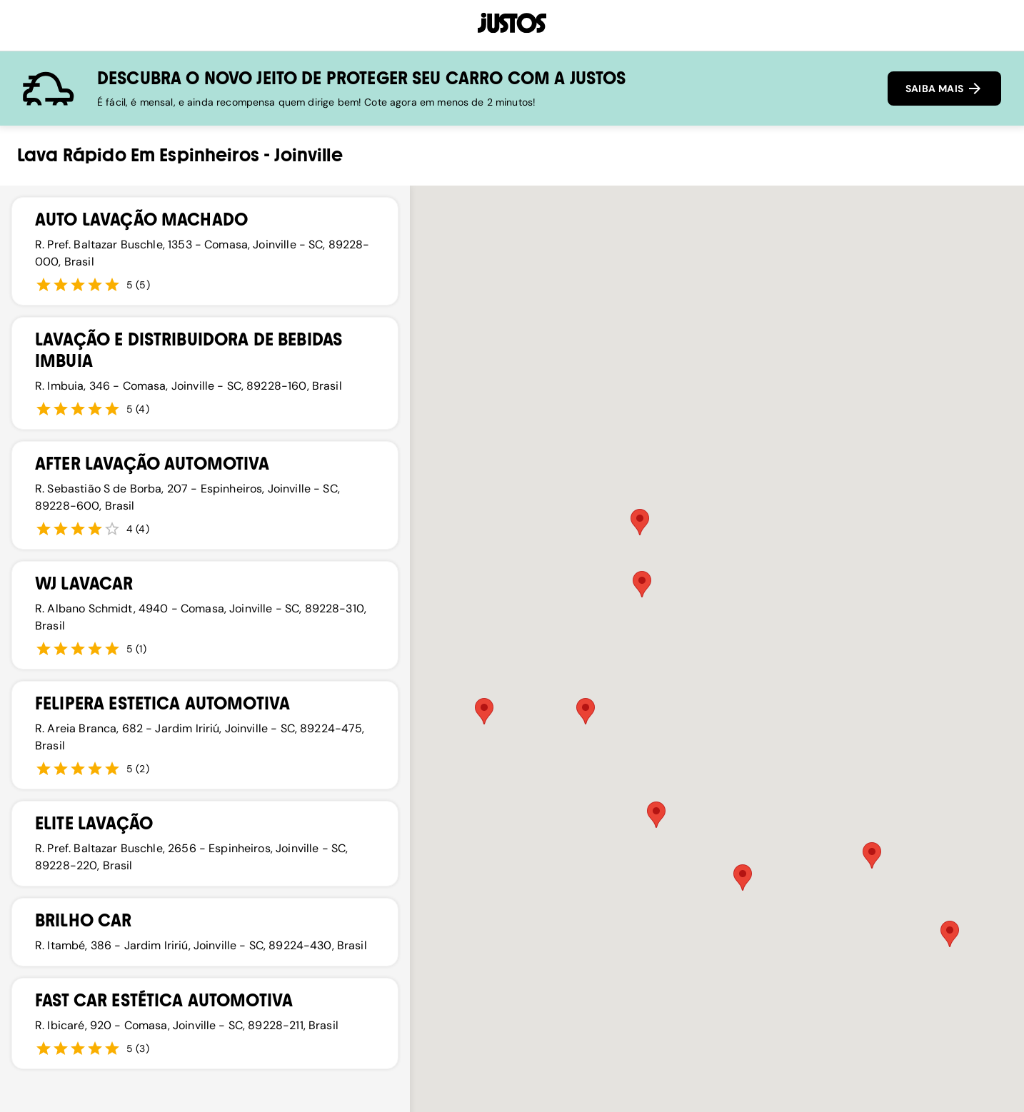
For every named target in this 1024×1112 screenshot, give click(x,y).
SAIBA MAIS (944, 88)
